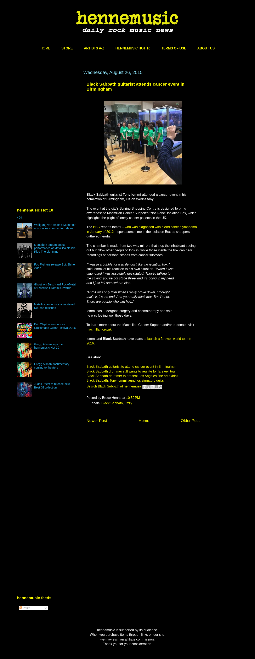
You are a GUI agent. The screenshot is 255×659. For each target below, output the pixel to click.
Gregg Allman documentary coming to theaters (51, 365)
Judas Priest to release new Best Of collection (52, 385)
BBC (96, 227)
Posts (24, 608)
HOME (45, 48)
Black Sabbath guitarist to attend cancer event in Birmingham (131, 366)
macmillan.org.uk (99, 329)
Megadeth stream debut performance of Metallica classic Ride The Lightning (54, 248)
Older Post (190, 420)
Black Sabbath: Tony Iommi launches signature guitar (125, 380)
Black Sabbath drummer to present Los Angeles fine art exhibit (132, 376)
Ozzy (128, 403)
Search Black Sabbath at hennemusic (114, 386)
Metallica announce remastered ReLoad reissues (54, 306)
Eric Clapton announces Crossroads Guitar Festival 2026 (55, 326)
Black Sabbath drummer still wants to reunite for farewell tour (131, 371)
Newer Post (96, 420)
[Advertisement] (48, 109)
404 (19, 217)
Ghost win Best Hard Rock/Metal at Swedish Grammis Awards (55, 286)
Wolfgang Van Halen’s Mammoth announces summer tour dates (55, 226)
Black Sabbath (112, 403)
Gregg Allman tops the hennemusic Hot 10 (48, 346)
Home (144, 420)
